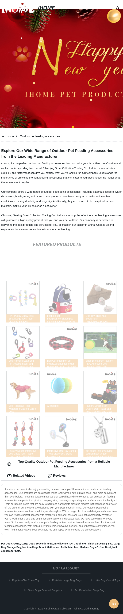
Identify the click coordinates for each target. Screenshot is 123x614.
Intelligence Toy (63, 543)
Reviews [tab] (57, 476)
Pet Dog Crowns (10, 543)
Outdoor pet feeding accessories (40, 136)
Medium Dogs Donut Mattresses (40, 547)
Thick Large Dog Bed (100, 543)
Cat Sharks (80, 543)
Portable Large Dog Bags (67, 580)
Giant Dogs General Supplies (46, 590)
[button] (109, 8)
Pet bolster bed (69, 547)
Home (10, 136)
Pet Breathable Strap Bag (90, 590)
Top (114, 604)
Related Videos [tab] (21, 476)
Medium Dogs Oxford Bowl (95, 547)
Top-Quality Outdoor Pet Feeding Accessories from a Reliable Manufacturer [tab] (58, 464)
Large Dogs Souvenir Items (37, 543)
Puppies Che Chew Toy (26, 580)
